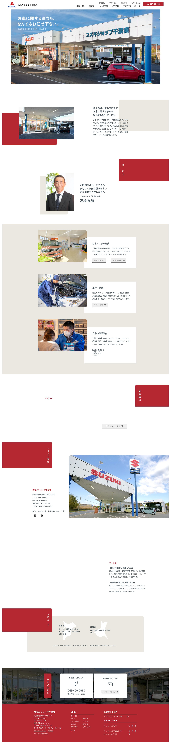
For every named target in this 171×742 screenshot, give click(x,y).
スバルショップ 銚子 (110, 726)
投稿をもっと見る (114, 426)
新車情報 (115, 6)
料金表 (91, 6)
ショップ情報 (103, 6)
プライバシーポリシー (40, 730)
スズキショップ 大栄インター (115, 716)
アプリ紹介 (112, 3)
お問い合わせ (136, 3)
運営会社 (102, 3)
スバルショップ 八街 (110, 734)
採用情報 (124, 3)
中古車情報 (127, 6)
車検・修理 (80, 6)
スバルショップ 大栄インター (113, 731)
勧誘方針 (50, 730)
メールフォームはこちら (110, 692)
